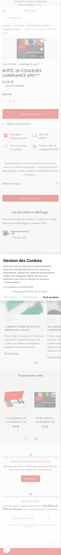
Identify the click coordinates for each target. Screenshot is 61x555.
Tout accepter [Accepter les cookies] (51, 297)
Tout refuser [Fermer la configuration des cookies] (10, 297)
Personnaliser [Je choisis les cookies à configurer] (30, 297)
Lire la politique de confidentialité (18, 287)
